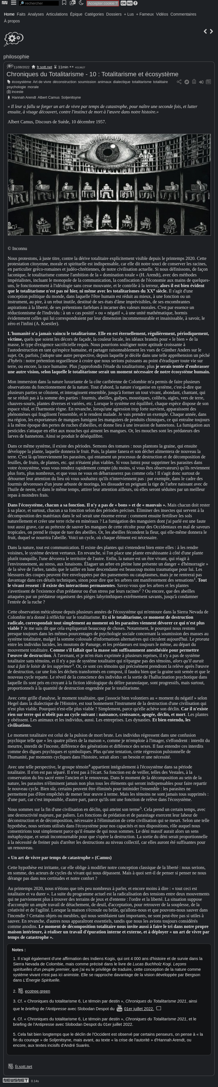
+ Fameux (145, 14)
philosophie (16, 57)
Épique (76, 14)
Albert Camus (49, 97)
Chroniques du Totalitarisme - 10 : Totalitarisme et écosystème (93, 74)
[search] (39, 3)
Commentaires (183, 14)
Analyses (36, 14)
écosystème (21, 82)
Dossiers (113, 14)
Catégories (94, 14)
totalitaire (160, 82)
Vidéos (162, 14)
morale (33, 87)
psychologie (16, 87)
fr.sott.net (44, 67)
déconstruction (64, 82)
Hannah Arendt (24, 97)
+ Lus (129, 14)
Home (9, 14)
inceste (18, 92)
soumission (87, 82)
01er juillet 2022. (139, 1009)
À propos (12, 21)
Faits (21, 14)
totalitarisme (142, 82)
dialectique (121, 82)
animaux (104, 82)
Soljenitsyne (71, 97)
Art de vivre (42, 82)
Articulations (57, 14)
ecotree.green (37, 991)
